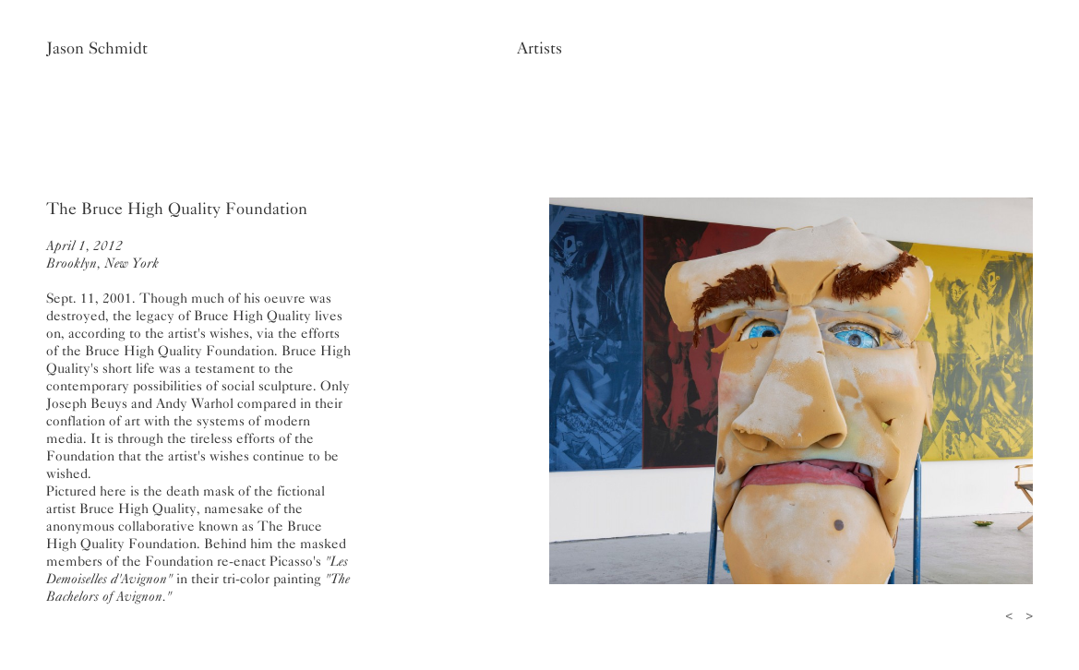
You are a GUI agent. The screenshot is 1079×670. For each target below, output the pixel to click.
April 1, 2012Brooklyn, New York (102, 254)
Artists (539, 48)
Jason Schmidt (97, 48)
